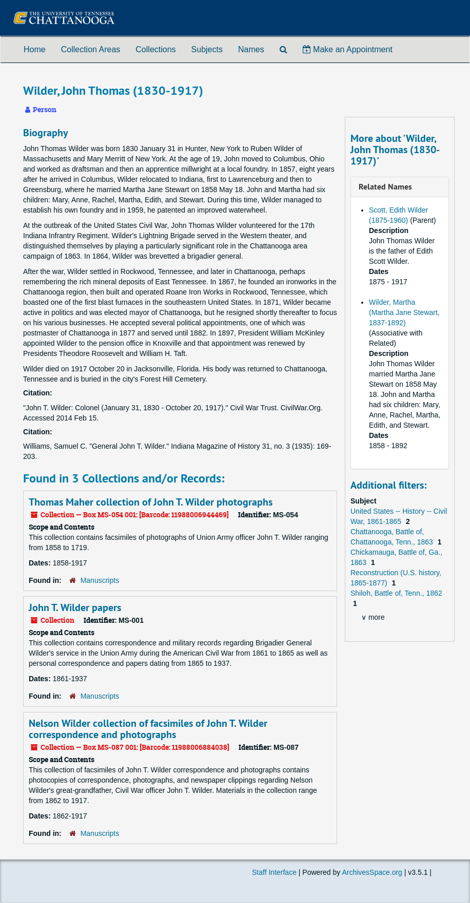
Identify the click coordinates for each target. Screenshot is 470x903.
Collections (155, 49)
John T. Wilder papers (75, 607)
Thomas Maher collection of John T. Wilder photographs (150, 502)
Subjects (207, 49)
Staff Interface (274, 872)
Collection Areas (91, 49)
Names (251, 49)
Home (35, 49)
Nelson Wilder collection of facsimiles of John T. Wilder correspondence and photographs (148, 729)
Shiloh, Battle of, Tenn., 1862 (396, 593)
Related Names (385, 186)
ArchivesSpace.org (372, 872)
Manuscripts (100, 580)
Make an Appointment (348, 49)
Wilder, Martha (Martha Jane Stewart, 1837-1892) (404, 312)
